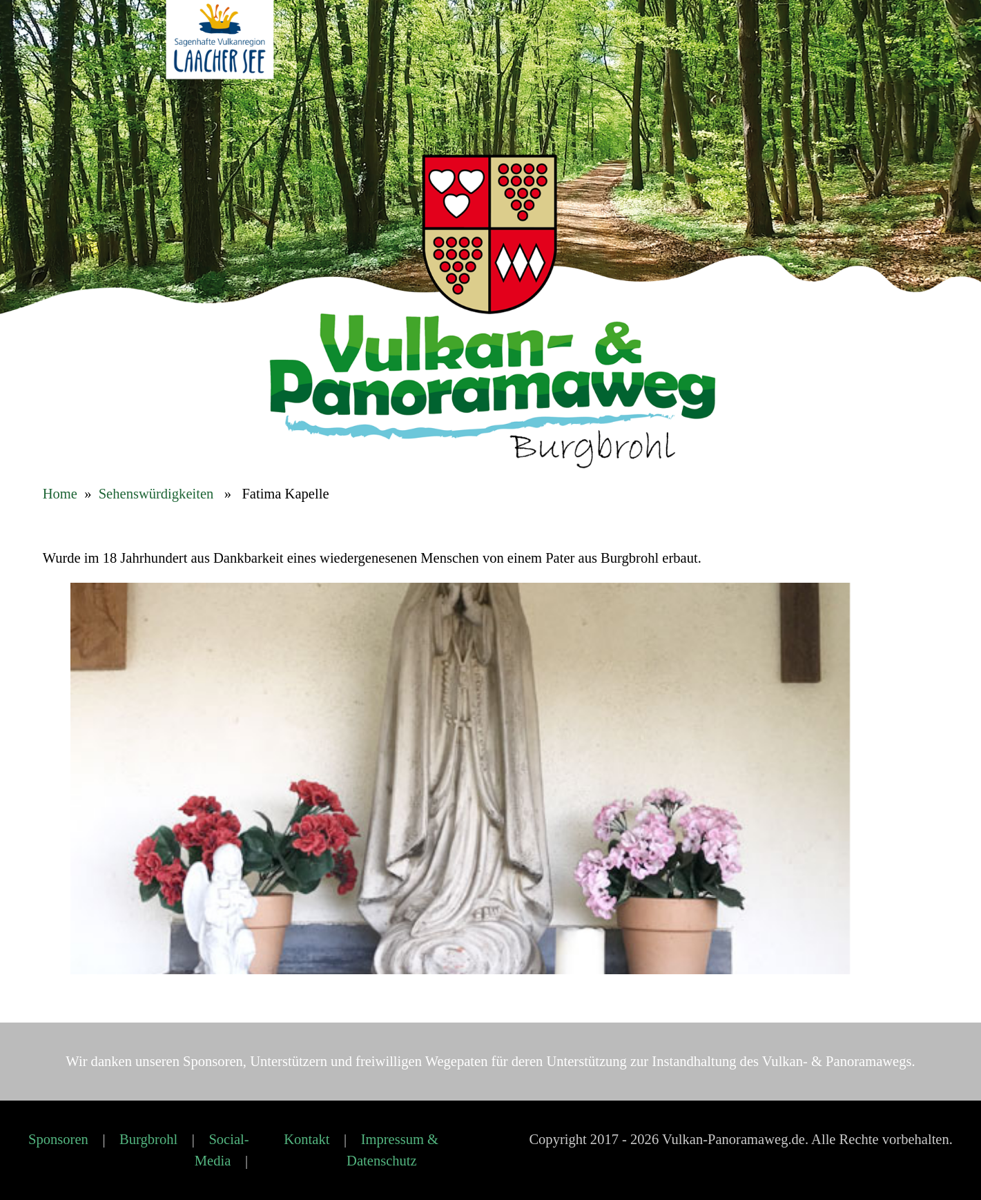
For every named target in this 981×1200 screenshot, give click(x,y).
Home (60, 493)
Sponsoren (58, 1139)
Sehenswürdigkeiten (156, 493)
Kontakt (306, 1139)
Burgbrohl (148, 1139)
